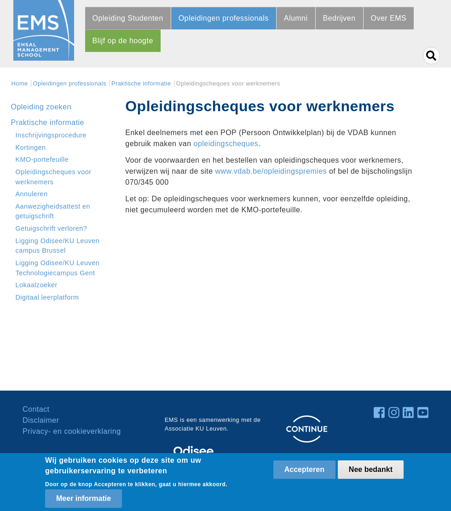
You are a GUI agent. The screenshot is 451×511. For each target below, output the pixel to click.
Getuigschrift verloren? (51, 228)
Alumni (296, 18)
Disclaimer (41, 420)
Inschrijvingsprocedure (51, 135)
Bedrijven (339, 18)
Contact (36, 409)
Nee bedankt (371, 469)
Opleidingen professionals (224, 18)
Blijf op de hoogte (123, 41)
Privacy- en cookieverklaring (72, 431)
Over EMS (389, 18)
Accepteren (304, 469)
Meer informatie (83, 498)
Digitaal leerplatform (47, 297)
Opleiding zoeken (41, 107)
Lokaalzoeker (37, 285)
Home (20, 83)
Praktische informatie (141, 83)
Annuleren (32, 194)
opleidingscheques (226, 144)
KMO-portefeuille (42, 159)
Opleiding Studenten (128, 18)
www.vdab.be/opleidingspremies (271, 171)
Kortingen (31, 147)
